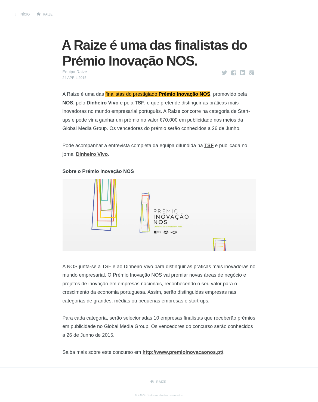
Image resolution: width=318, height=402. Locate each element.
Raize (48, 14)
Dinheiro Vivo (92, 154)
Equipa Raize (75, 71)
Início (25, 14)
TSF (209, 145)
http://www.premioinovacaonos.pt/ (183, 352)
